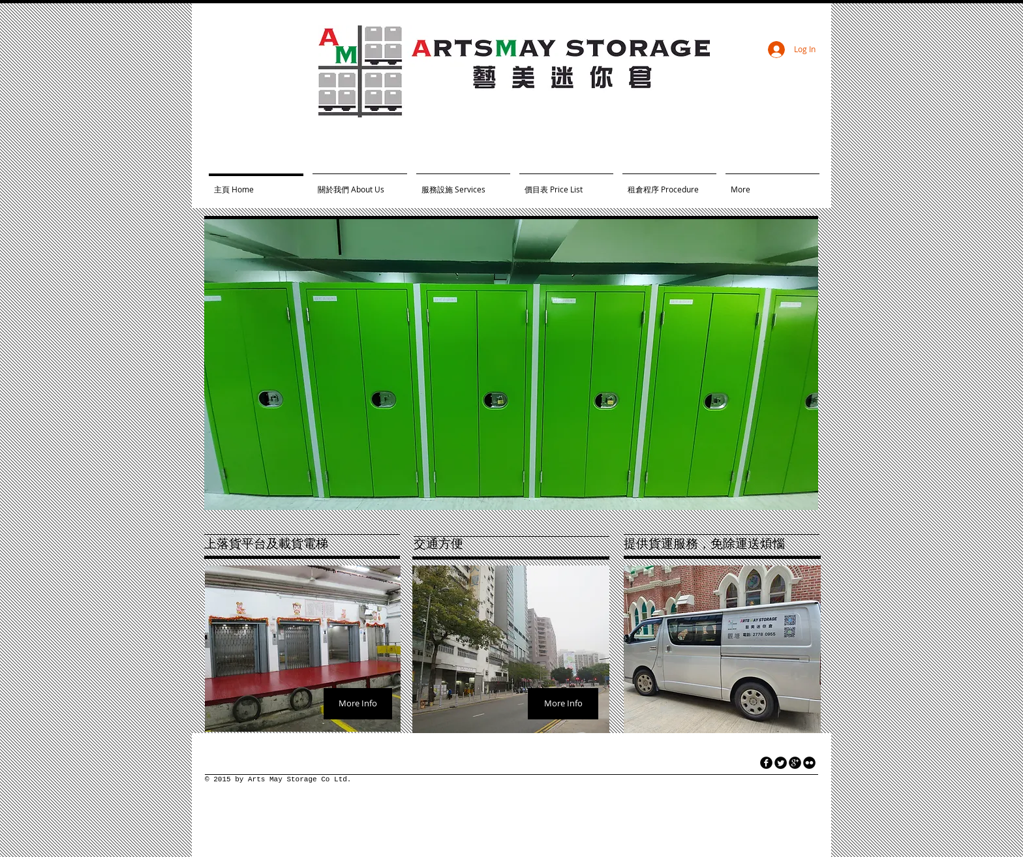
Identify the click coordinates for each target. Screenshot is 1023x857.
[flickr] (809, 763)
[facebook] (766, 763)
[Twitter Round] (780, 763)
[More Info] (358, 703)
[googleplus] (795, 763)
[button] (511, 364)
